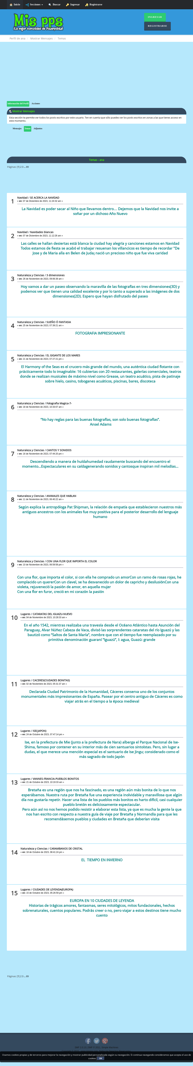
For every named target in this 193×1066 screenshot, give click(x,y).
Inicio (15, 4)
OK (100, 1058)
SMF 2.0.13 (80, 1047)
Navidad (22, 197)
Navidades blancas (41, 232)
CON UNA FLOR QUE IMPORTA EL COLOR (71, 561)
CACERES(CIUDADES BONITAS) (51, 680)
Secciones (34, 4)
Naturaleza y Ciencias (30, 275)
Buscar (54, 4)
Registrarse (93, 4)
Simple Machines (110, 1047)
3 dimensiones (55, 275)
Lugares (25, 614)
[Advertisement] (96, 75)
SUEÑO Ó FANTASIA (58, 322)
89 (27, 166)
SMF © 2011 (94, 1047)
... (25, 166)
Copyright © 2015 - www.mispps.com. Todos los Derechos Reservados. (96, 1051)
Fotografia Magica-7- (59, 403)
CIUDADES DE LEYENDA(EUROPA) (53, 889)
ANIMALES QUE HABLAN (61, 496)
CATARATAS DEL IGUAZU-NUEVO (52, 614)
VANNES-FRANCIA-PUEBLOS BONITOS (56, 779)
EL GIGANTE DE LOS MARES (63, 355)
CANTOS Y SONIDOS (58, 450)
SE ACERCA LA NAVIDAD (44, 197)
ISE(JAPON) (39, 731)
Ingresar (73, 4)
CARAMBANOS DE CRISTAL (66, 848)
